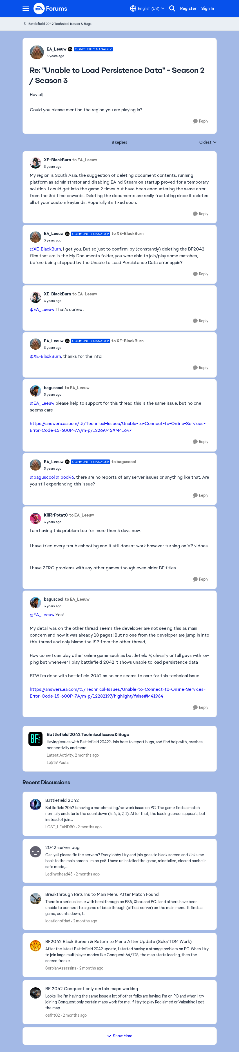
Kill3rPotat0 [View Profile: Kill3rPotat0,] (56, 515)
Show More (119, 1035)
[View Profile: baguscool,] (35, 391)
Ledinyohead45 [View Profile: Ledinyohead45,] (59, 873)
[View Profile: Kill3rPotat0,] (35, 518)
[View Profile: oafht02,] (35, 993)
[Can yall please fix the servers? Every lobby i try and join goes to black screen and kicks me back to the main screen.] (127, 861)
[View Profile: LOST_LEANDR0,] (35, 804)
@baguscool (42, 477)
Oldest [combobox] (208, 142)
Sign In (207, 8)
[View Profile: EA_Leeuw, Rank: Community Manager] (37, 52)
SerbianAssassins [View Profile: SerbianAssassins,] (60, 968)
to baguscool (123, 461)
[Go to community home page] (50, 8)
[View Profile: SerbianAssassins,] (35, 945)
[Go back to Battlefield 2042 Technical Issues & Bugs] (129, 735)
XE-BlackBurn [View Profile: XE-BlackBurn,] (57, 159)
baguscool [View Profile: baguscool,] (53, 387)
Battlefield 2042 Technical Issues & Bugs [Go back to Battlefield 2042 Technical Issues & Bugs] (57, 23)
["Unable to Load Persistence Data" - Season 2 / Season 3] (80, 55)
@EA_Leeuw (42, 309)
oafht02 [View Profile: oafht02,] (52, 1015)
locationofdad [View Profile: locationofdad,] (57, 921)
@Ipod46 (65, 477)
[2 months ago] (89, 827)
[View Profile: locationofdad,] (35, 898)
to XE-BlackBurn (127, 233)
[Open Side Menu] (26, 8)
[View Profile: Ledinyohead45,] (35, 851)
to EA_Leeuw (84, 159)
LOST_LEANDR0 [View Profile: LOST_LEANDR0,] (60, 826)
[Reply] (200, 121)
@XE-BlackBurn (45, 249)
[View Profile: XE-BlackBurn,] (35, 163)
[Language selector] (147, 8)
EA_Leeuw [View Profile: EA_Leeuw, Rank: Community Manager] (56, 49)
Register (188, 8)
